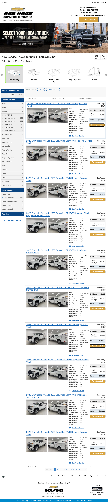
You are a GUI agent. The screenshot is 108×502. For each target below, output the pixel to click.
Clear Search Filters (12, 220)
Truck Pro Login (101, 476)
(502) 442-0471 (91, 7)
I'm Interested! (97, 125)
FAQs (58, 476)
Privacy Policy (83, 476)
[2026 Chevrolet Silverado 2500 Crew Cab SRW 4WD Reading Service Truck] (59, 142)
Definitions (65, 476)
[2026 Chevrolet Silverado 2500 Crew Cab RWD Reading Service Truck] (59, 179)
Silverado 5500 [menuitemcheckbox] (9, 127)
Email (97, 57)
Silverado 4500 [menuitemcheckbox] (9, 124)
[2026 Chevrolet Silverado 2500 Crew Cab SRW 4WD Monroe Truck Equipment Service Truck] (60, 214)
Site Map (73, 476)
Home (52, 476)
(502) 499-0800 (92, 10)
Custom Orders (89, 19)
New (40, 89)
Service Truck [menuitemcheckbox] (9, 198)
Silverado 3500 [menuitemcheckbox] (9, 121)
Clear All (102, 94)
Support (92, 476)
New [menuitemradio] (12, 95)
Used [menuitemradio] (20, 95)
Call (103, 57)
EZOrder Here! (86, 501)
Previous (3, 38)
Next (105, 38)
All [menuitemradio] (5, 95)
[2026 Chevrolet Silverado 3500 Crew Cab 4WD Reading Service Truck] (59, 104)
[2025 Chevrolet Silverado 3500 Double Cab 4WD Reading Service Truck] (59, 325)
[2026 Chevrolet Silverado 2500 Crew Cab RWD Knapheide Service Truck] (59, 361)
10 (76, 469)
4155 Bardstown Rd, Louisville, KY (92, 15)
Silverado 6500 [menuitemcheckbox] (9, 131)
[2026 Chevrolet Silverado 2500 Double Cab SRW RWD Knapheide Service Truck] (60, 288)
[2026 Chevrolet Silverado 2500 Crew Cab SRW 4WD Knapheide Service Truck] (60, 251)
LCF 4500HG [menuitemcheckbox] (9, 115)
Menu (5, 2)
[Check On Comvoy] (3, 477)
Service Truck (52, 89)
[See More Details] (76, 136)
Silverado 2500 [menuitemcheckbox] (9, 118)
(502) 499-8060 (91, 13)
